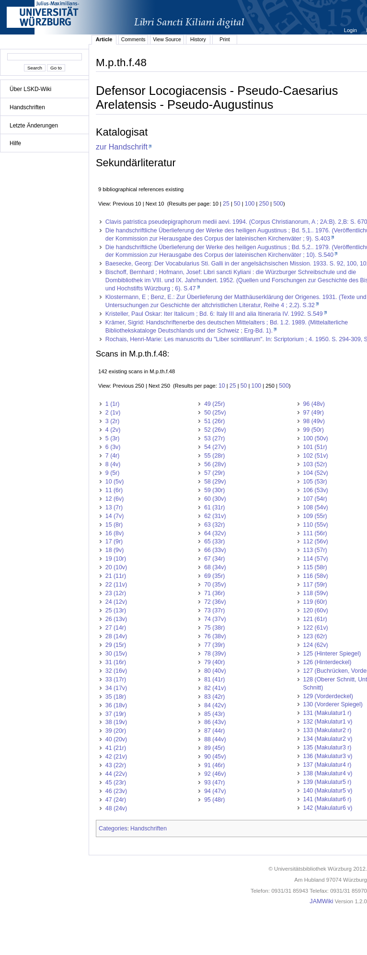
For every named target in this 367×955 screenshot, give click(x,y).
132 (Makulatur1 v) (328, 721)
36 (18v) (116, 705)
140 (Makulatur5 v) (328, 790)
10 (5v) (114, 481)
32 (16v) (116, 670)
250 (264, 203)
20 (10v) (116, 567)
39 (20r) (115, 730)
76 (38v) (215, 636)
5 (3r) (112, 438)
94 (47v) (215, 791)
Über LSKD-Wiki (30, 89)
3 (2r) (112, 421)
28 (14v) (116, 636)
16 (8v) (114, 533)
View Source (167, 39)
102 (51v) (315, 455)
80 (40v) (215, 670)
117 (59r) (315, 584)
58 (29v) (215, 481)
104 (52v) (315, 473)
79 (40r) (214, 662)
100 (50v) (315, 438)
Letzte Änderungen (34, 125)
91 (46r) (214, 765)
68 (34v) (215, 567)
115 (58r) (315, 567)
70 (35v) (215, 584)
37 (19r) (115, 714)
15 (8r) (114, 524)
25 (226, 203)
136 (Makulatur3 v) (328, 756)
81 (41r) (214, 679)
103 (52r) (315, 464)
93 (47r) (214, 782)
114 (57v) (315, 558)
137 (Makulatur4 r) (327, 764)
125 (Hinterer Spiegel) (332, 653)
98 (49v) (314, 421)
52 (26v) (215, 429)
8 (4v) (113, 464)
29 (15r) (115, 645)
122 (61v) (315, 627)
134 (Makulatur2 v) (328, 739)
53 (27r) (214, 438)
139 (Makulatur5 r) (327, 782)
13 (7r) (114, 507)
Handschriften (27, 107)
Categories (113, 828)
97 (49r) (313, 412)
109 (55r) (315, 516)
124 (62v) (315, 645)
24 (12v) (116, 601)
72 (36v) (215, 601)
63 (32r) (214, 524)
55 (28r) (214, 455)
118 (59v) (315, 593)
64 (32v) (215, 533)
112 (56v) (315, 541)
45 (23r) (115, 782)
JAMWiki (321, 901)
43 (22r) (115, 765)
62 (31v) (215, 516)
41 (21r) (115, 748)
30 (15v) (116, 653)
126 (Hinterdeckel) (327, 662)
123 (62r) (315, 636)
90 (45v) (215, 756)
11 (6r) (114, 490)
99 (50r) (313, 429)
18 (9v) (114, 550)
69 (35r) (214, 576)
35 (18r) (115, 696)
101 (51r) (315, 447)
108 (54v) (315, 507)
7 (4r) (112, 455)
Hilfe (15, 143)
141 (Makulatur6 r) (327, 799)
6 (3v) (113, 447)
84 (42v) (215, 705)
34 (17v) (116, 688)
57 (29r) (214, 473)
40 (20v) (116, 739)
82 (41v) (215, 688)
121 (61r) (315, 619)
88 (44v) (215, 739)
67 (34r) (214, 558)
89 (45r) (214, 748)
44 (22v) (116, 774)
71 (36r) (214, 593)
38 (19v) (116, 722)
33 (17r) (115, 679)
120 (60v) (315, 610)
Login (351, 30)
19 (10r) (115, 558)
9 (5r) (112, 473)
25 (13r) (115, 610)
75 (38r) (214, 627)
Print (224, 39)
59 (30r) (214, 490)
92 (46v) (215, 774)
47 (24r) (115, 799)
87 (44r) (214, 730)
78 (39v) (215, 653)
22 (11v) (116, 584)
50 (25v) (215, 412)
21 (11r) (115, 576)
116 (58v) (315, 576)
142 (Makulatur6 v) (328, 808)
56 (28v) (215, 464)
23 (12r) (115, 593)
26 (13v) (116, 619)
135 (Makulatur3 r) (327, 747)
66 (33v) (215, 550)
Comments (133, 39)
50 (237, 203)
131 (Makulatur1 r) (327, 713)
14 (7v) (114, 516)
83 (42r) (214, 696)
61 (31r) (214, 507)
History (198, 39)
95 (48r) (214, 799)
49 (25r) (214, 404)
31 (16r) (115, 662)
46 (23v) (116, 791)
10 (221, 385)
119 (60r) (315, 601)
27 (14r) (115, 627)
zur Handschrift (122, 146)
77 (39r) (214, 645)
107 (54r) (315, 498)
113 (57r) (315, 550)
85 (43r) (214, 714)
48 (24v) (116, 808)
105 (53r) (315, 481)
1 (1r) (112, 404)
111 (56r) (315, 533)
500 (278, 203)
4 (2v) (113, 429)
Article (104, 39)
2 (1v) (113, 412)
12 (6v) (114, 498)
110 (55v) (315, 524)
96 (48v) (314, 404)
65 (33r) (214, 541)
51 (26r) (214, 421)
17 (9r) (114, 541)
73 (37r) (214, 610)
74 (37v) (215, 619)
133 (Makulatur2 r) (327, 730)
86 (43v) (215, 722)
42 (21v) (116, 756)
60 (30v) (215, 498)
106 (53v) (315, 490)
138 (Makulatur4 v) (328, 773)
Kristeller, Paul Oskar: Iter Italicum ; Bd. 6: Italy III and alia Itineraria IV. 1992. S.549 (214, 314)
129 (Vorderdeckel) (328, 696)
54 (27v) (215, 447)
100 (250, 203)
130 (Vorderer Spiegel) (333, 704)
